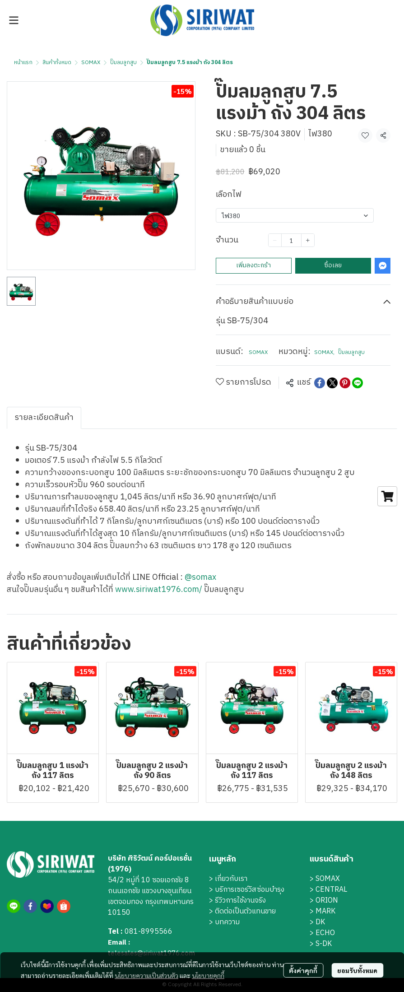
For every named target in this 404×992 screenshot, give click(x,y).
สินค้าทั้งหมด (56, 62)
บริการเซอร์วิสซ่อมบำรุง (249, 890)
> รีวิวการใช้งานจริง (237, 900)
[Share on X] (332, 382)
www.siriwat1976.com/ (158, 589)
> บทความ (224, 922)
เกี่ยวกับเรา (231, 879)
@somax (200, 577)
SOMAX (90, 62)
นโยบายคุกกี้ (208, 975)
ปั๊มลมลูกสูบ (123, 62)
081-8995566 (148, 932)
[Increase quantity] (308, 240)
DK (320, 922)
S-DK (324, 944)
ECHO (325, 933)
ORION (327, 900)
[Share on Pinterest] (344, 382)
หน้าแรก (23, 62)
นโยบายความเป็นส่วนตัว (146, 975)
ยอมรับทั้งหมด (357, 970)
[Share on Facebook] (319, 382)
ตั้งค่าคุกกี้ (303, 970)
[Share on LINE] (357, 382)
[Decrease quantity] (275, 240)
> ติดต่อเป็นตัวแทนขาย (242, 911)
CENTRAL (331, 890)
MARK (325, 911)
